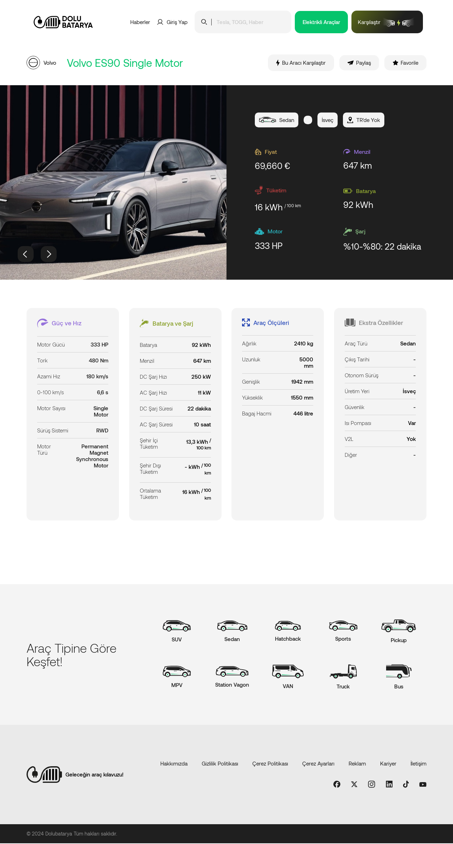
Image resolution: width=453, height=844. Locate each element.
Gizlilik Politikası (220, 764)
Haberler (140, 22)
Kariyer (388, 764)
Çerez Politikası (270, 764)
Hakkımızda (174, 764)
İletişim (418, 764)
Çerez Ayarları (318, 764)
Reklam (357, 764)
